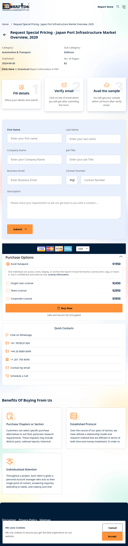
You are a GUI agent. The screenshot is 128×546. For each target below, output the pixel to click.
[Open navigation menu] (124, 6)
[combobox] (83, 251)
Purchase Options (64, 257)
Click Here (9, 69)
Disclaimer (9, 520)
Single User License (65, 286)
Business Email (16, 170)
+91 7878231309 (18, 346)
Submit (19, 229)
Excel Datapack (65, 267)
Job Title (70, 150)
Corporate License (65, 302)
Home (5, 24)
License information (58, 277)
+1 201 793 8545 (18, 362)
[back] (4, 35)
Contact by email (18, 371)
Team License (65, 294)
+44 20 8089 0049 (18, 354)
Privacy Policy (28, 520)
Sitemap (45, 520)
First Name (13, 129)
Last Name (72, 129)
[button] (116, 6)
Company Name (16, 150)
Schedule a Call (17, 379)
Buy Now (64, 308)
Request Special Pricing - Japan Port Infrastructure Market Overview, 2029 (54, 24)
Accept (112, 536)
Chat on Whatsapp (19, 338)
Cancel (112, 527)
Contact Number (76, 170)
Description (14, 191)
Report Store (105, 6)
